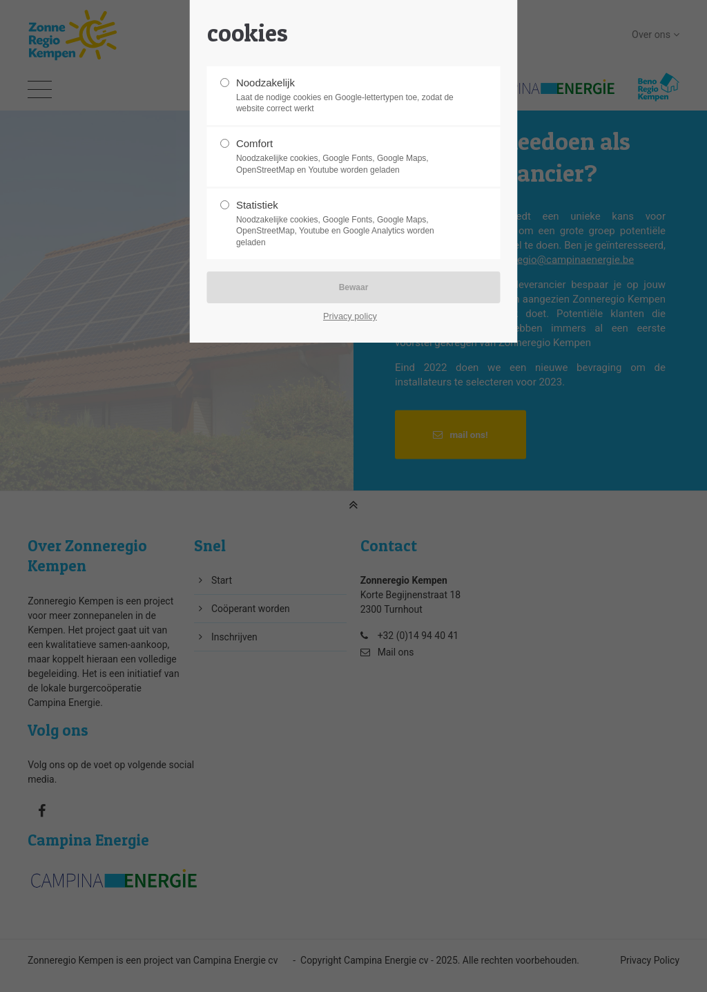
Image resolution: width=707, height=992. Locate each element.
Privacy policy (350, 316)
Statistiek (348, 224)
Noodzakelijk (348, 96)
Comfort (348, 156)
